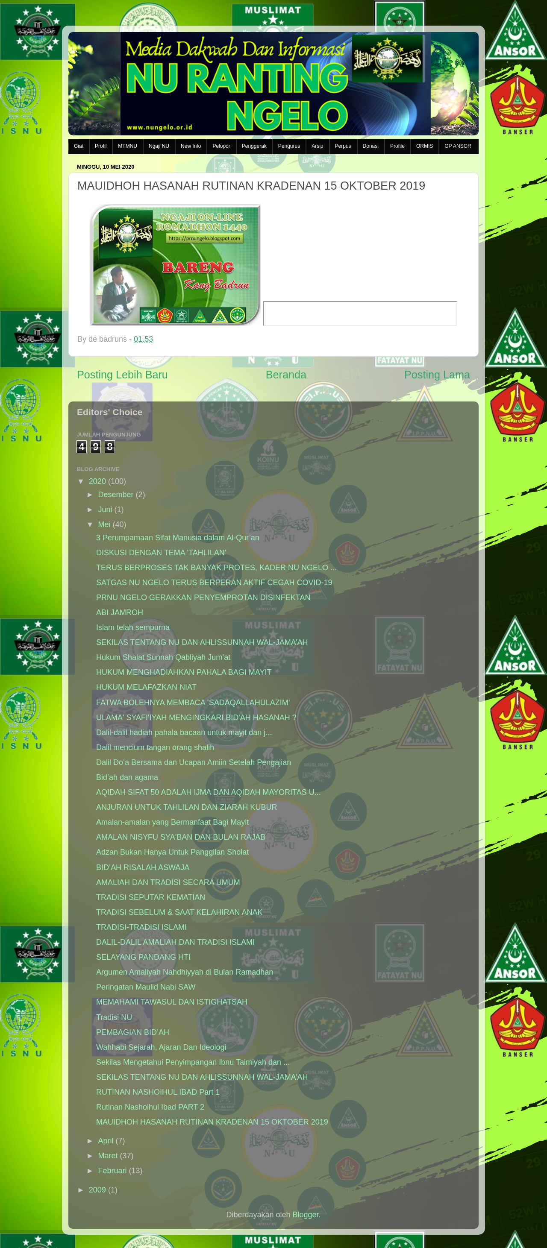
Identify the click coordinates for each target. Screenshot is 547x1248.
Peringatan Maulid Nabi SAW (145, 987)
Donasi (371, 146)
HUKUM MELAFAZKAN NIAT (146, 687)
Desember (115, 494)
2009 (97, 1190)
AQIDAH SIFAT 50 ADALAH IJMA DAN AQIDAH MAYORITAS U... (208, 792)
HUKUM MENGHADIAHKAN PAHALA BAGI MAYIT (183, 672)
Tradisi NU (114, 1017)
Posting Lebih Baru (122, 375)
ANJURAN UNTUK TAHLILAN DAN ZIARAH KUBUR (186, 807)
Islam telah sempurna (133, 627)
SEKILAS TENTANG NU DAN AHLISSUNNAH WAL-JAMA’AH (202, 642)
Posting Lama (437, 375)
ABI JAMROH (119, 612)
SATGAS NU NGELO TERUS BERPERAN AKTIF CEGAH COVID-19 (214, 582)
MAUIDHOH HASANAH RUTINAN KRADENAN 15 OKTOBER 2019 (212, 1122)
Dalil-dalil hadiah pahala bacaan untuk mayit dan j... (184, 732)
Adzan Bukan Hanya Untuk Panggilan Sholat (172, 852)
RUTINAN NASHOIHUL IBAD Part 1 (158, 1092)
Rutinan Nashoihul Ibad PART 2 (150, 1107)
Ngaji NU (159, 146)
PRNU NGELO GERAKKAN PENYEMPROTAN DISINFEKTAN (203, 597)
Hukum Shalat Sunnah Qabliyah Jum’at (163, 657)
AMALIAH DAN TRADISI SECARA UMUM (168, 882)
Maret (108, 1155)
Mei (104, 524)
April (105, 1141)
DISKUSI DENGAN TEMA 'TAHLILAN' (161, 552)
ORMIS (424, 146)
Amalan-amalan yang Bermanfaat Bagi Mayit (172, 822)
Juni (105, 509)
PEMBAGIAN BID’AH (132, 1032)
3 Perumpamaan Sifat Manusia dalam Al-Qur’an (177, 537)
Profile (397, 146)
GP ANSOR (457, 146)
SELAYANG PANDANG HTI (143, 957)
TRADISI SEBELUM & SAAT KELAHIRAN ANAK (179, 912)
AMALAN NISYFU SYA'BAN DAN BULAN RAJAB (180, 837)
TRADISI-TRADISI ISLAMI (141, 927)
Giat (78, 146)
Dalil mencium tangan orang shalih (155, 747)
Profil (100, 146)
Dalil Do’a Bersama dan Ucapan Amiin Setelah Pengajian (193, 762)
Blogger (306, 1214)
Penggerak (254, 146)
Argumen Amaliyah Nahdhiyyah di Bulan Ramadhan (184, 972)
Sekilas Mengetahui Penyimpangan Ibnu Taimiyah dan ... (193, 1062)
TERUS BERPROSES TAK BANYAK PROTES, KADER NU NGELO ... (216, 567)
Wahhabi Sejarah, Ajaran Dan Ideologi (161, 1047)
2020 (97, 481)
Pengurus (289, 146)
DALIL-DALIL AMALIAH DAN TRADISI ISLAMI (175, 942)
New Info (191, 146)
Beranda (286, 375)
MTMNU (127, 146)
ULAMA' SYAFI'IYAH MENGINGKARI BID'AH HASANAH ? (196, 717)
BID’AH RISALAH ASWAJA (142, 867)
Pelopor (221, 146)
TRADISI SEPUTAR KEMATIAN (150, 897)
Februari (112, 1170)
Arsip (317, 146)
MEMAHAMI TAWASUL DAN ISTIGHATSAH (171, 1002)
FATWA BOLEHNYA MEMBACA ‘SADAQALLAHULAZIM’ (193, 702)
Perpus (343, 146)
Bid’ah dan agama (127, 777)
